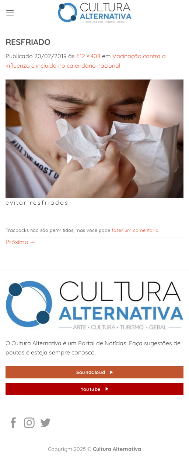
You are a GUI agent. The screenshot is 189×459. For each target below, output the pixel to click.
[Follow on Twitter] (45, 424)
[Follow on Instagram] (29, 424)
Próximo (21, 242)
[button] (10, 13)
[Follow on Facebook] (13, 424)
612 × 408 (88, 56)
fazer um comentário (135, 230)
